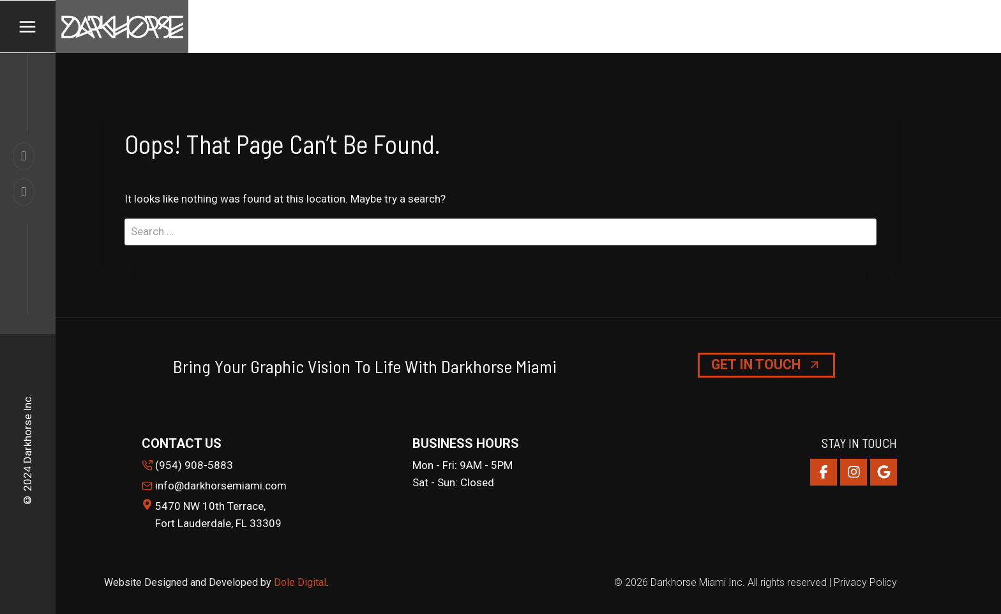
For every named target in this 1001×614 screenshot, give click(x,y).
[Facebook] (823, 472)
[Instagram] (853, 472)
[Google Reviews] (883, 472)
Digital (311, 582)
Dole (285, 582)
